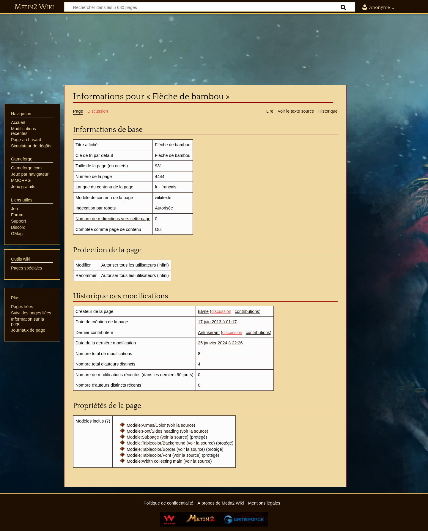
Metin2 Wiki (34, 7)
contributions (247, 311)
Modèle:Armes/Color (146, 425)
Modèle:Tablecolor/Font (149, 455)
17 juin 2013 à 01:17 (217, 321)
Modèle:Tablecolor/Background (156, 443)
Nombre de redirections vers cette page (112, 218)
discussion (221, 311)
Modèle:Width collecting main (154, 461)
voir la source (181, 425)
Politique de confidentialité (168, 503)
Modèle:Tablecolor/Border (151, 449)
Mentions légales (264, 503)
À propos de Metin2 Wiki (220, 503)
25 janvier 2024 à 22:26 (220, 343)
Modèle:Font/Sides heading (153, 431)
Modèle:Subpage (143, 437)
